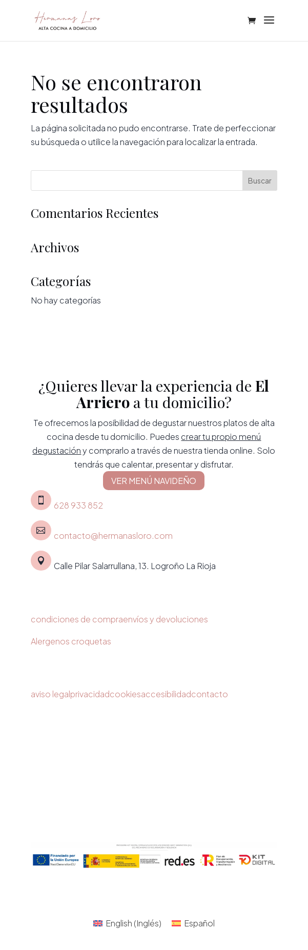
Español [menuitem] (199, 923)
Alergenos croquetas (71, 641)
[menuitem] (127, 923)
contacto (209, 694)
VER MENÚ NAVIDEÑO (153, 480)
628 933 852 (78, 505)
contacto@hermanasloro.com (113, 535)
